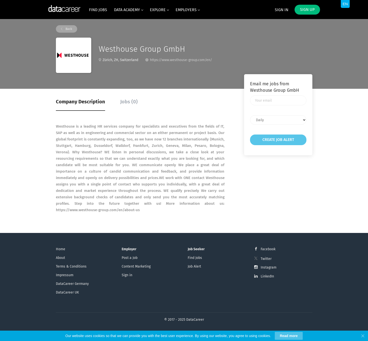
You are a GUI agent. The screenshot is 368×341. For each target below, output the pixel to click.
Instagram (268, 267)
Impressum (64, 275)
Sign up (307, 9)
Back (68, 29)
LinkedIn (267, 276)
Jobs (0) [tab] (129, 102)
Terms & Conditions (71, 266)
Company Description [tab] (80, 102)
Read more (289, 336)
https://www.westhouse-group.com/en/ (181, 60)
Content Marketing (136, 266)
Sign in (281, 9)
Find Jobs (195, 258)
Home (60, 249)
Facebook (268, 249)
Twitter (266, 259)
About (60, 258)
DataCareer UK (67, 292)
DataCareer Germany (72, 284)
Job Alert (194, 266)
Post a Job (130, 258)
